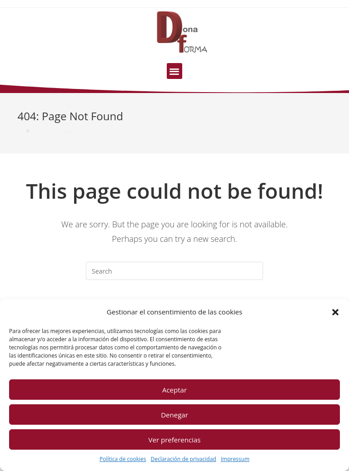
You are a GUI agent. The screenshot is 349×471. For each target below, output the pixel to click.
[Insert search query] (174, 271)
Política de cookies (123, 459)
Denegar (174, 414)
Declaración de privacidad (183, 459)
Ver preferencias (175, 439)
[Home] (20, 131)
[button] (335, 312)
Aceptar (174, 389)
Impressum (235, 459)
